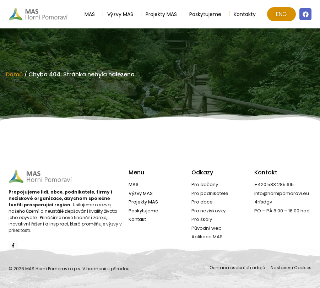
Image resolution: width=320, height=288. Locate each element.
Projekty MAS (163, 14)
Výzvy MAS (122, 14)
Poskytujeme (207, 14)
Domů (14, 74)
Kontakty (245, 14)
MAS (91, 14)
